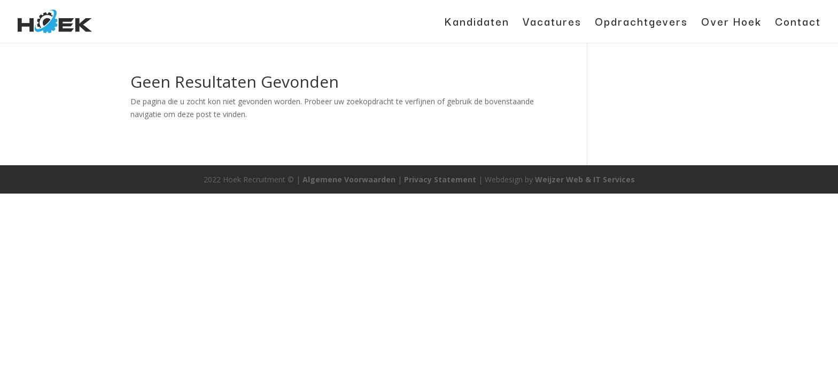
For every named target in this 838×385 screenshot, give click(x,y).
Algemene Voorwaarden (348, 179)
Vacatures (552, 23)
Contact (798, 23)
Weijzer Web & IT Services (585, 179)
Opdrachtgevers (641, 23)
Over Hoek (731, 23)
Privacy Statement (440, 179)
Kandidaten (476, 23)
